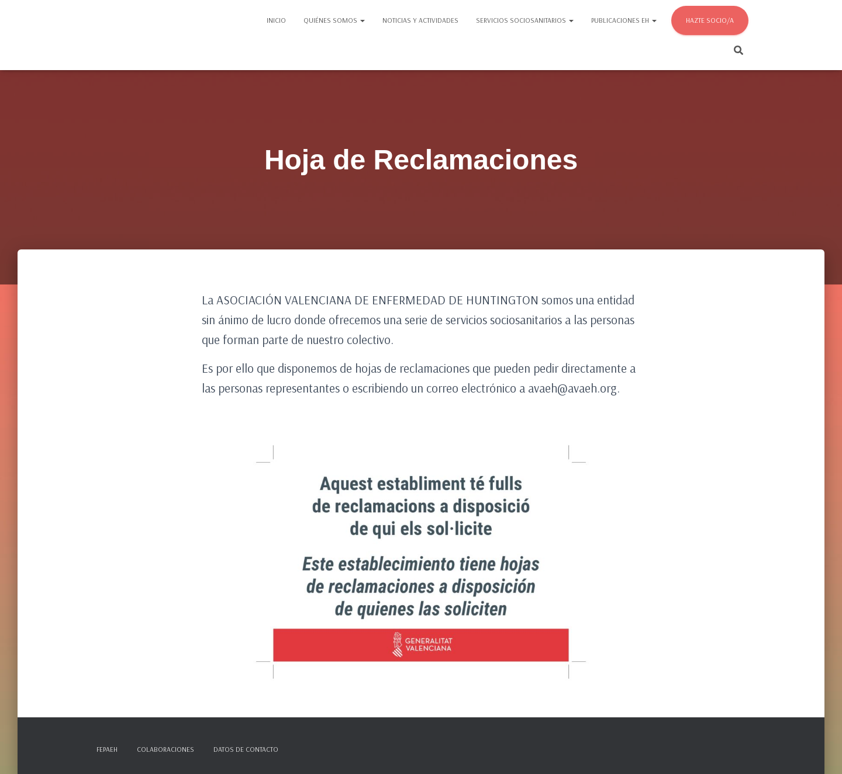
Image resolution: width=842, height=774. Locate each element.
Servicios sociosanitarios (525, 20)
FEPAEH (107, 749)
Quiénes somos (334, 20)
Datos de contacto (245, 749)
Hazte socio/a (710, 20)
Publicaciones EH (624, 20)
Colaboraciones (165, 749)
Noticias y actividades (420, 20)
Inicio (276, 20)
